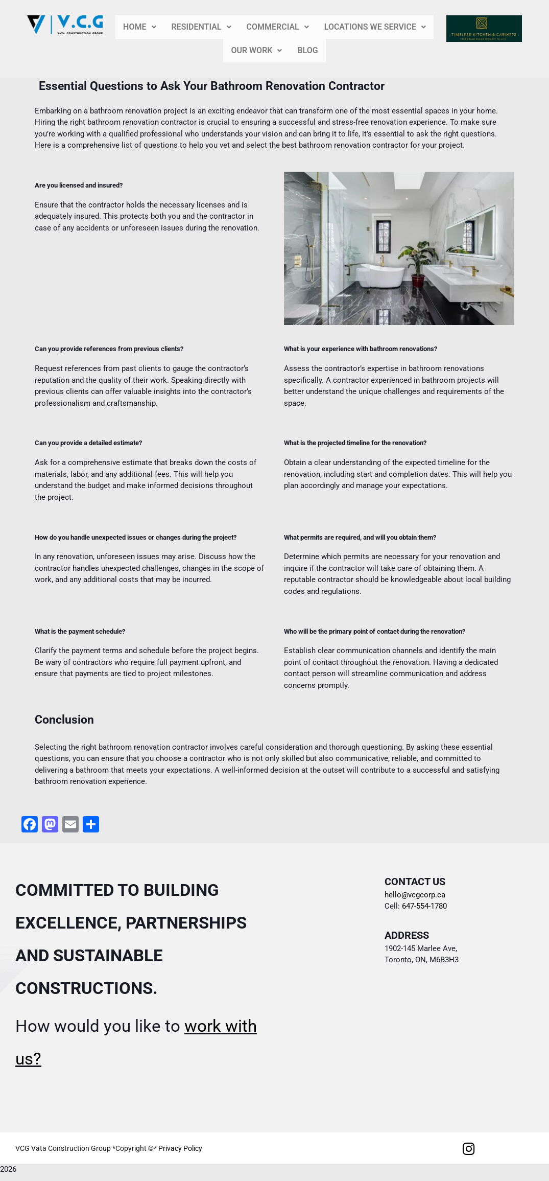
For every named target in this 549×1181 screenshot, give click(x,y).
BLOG (307, 50)
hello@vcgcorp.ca (415, 894)
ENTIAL (201, 27)
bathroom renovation (125, 110)
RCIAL (278, 27)
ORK (256, 50)
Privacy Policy (180, 1148)
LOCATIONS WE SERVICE (375, 27)
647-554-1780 (423, 906)
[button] (139, 27)
